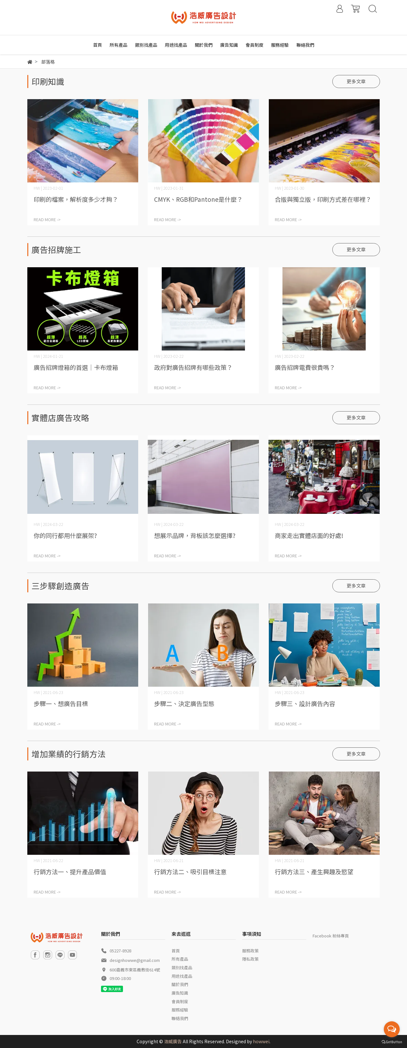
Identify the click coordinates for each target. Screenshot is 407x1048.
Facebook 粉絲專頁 (331, 936)
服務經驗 (180, 1010)
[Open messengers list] (392, 1029)
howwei (261, 1041)
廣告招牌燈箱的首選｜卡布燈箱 (76, 367)
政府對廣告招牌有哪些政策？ (193, 367)
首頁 (176, 951)
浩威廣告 (173, 1041)
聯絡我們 (180, 1018)
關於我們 (180, 984)
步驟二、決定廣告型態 (184, 703)
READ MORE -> (47, 219)
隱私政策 (250, 959)
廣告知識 (180, 993)
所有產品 (180, 959)
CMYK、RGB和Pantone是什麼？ (198, 199)
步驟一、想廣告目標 (61, 703)
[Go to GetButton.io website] (392, 1041)
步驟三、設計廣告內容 (305, 703)
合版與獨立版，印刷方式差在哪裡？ (323, 199)
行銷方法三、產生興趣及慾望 (314, 871)
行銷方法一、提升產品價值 (70, 871)
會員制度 (180, 1001)
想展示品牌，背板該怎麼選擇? (194, 535)
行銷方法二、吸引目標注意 (190, 871)
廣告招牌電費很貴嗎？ (305, 367)
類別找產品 (182, 967)
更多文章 (356, 81)
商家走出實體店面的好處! (309, 535)
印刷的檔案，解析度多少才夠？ (76, 199)
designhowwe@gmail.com (135, 960)
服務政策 (250, 951)
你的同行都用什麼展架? (65, 535)
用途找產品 (182, 976)
